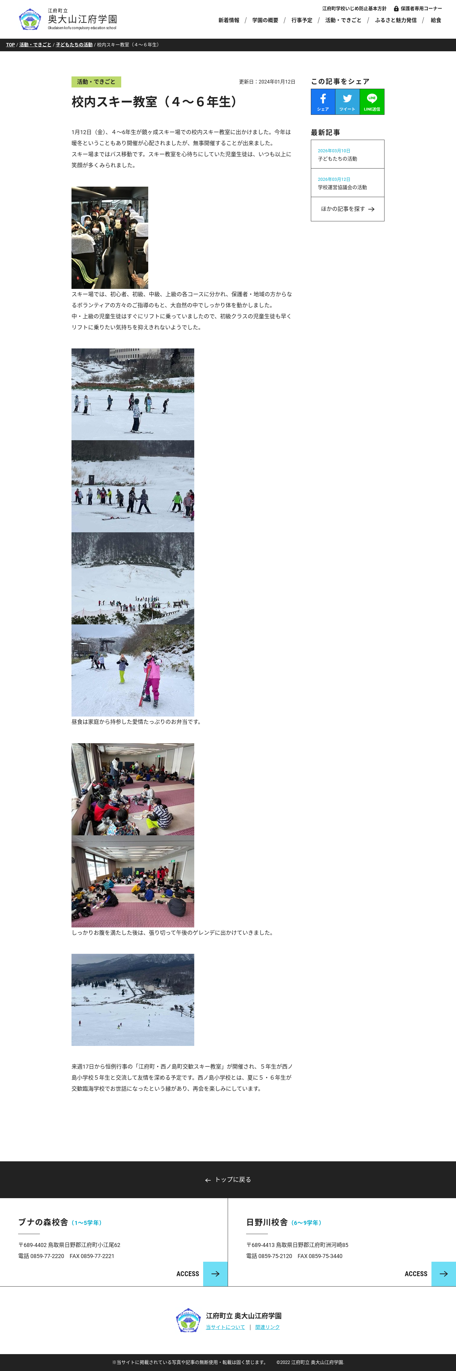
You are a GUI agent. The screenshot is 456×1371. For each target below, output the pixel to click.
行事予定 (302, 20)
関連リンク (267, 1327)
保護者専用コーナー (421, 8)
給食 (436, 20)
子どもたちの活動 (74, 45)
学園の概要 (265, 20)
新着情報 (228, 20)
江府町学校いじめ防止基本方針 (354, 8)
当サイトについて (225, 1327)
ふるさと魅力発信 (396, 20)
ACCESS (187, 1274)
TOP (10, 45)
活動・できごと (343, 20)
